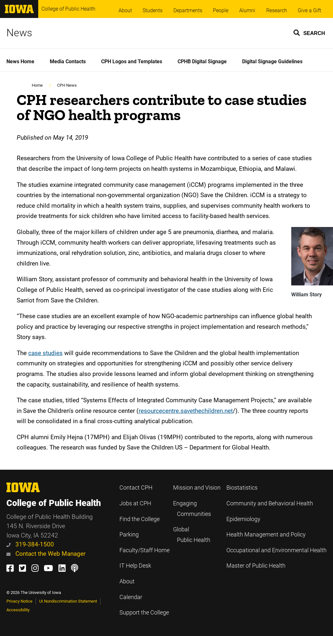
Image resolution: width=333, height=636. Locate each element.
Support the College (144, 612)
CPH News (67, 85)
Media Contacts (68, 61)
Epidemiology (243, 519)
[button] (309, 32)
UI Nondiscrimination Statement (68, 601)
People (220, 10)
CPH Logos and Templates (131, 61)
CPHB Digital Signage (202, 61)
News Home (20, 61)
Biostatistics (242, 487)
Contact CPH (136, 487)
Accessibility (18, 609)
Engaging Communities (192, 508)
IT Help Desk (135, 565)
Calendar (130, 597)
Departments (187, 10)
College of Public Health (68, 9)
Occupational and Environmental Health (276, 550)
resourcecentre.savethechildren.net (186, 410)
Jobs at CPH (135, 503)
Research (276, 10)
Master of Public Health (255, 565)
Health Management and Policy (266, 534)
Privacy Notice (19, 601)
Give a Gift (309, 10)
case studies (45, 353)
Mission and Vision (197, 487)
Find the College (139, 519)
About (125, 10)
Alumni (247, 10)
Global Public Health (191, 534)
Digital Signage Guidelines (272, 61)
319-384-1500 (30, 544)
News (19, 33)
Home (37, 85)
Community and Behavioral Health (269, 503)
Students (152, 10)
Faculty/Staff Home (144, 550)
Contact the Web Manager (45, 553)
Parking (129, 534)
